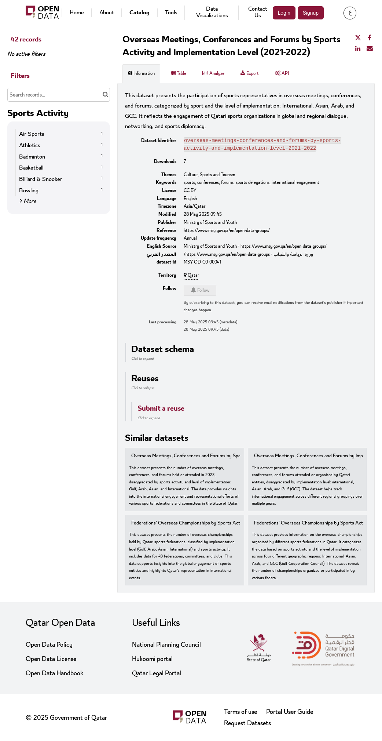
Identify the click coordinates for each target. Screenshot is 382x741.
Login (284, 13)
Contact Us (257, 12)
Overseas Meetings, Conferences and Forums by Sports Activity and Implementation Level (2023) (232, 457)
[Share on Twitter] (358, 38)
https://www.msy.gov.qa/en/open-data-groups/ (227, 232)
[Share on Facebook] (369, 38)
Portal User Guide (289, 712)
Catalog (139, 12)
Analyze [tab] (213, 73)
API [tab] (282, 73)
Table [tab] (178, 73)
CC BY (190, 192)
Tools (171, 12)
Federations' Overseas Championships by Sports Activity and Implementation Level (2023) (224, 524)
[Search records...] (58, 95)
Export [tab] (249, 73)
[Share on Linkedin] (358, 49)
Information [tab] (141, 73)
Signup (311, 13)
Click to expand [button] (142, 360)
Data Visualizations (212, 12)
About (106, 12)
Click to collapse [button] (142, 389)
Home (77, 12)
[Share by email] (369, 49)
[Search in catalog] (105, 95)
